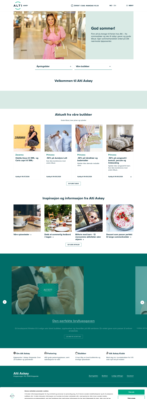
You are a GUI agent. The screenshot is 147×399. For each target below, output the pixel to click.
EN (115, 6)
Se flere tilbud (73, 183)
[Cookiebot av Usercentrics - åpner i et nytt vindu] (12, 395)
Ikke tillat (131, 393)
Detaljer (99, 395)
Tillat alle (131, 380)
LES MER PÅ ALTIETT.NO (73, 337)
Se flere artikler (74, 245)
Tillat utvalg (131, 387)
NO (111, 6)
